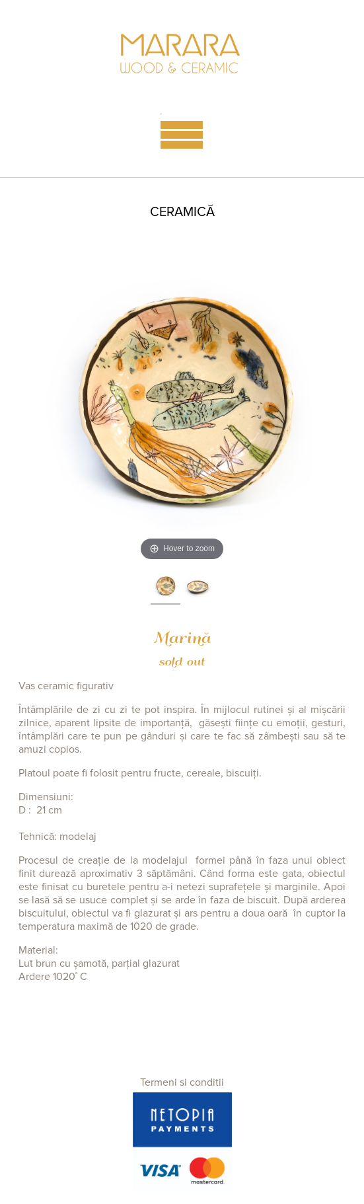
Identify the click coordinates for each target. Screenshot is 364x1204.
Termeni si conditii (182, 1082)
